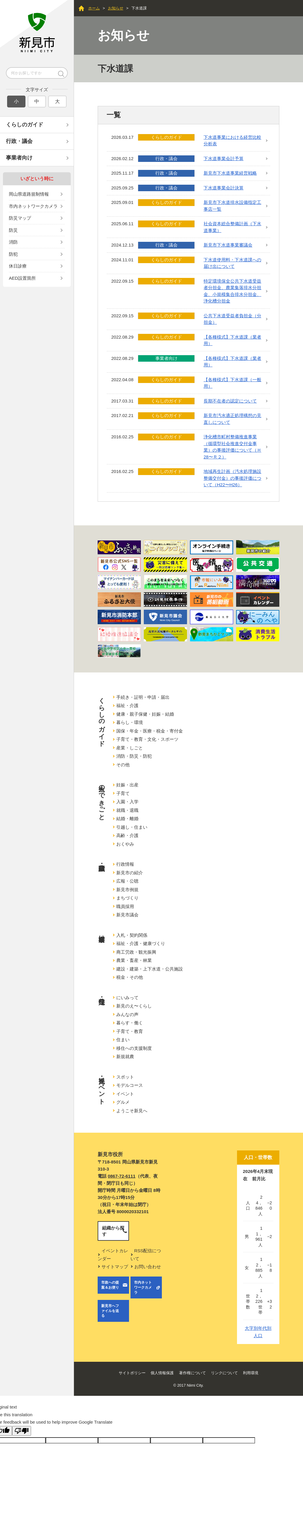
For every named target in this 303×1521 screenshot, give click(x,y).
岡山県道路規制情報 (29, 194)
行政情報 (125, 864)
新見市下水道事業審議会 (228, 244)
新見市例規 (127, 889)
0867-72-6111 (121, 1176)
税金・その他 (129, 977)
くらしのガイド (24, 125)
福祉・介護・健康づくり (140, 943)
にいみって (127, 997)
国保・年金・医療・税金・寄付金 (149, 730)
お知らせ (115, 8)
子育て (123, 793)
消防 (13, 241)
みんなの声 (127, 1014)
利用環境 (250, 1373)
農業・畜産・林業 (134, 960)
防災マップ (20, 217)
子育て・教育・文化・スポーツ (147, 739)
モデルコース (129, 1085)
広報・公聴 (127, 880)
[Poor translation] (21, 1431)
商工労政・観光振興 (136, 952)
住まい (123, 1039)
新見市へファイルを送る (110, 1311)
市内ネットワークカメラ (33, 206)
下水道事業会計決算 (224, 187)
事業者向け (19, 158)
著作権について (192, 1373)
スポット (125, 1076)
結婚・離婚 (127, 818)
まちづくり (127, 897)
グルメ (123, 1102)
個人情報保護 (162, 1373)
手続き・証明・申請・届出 (143, 697)
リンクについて (224, 1373)
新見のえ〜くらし (134, 1005)
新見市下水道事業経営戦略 (230, 173)
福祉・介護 (127, 705)
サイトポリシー (132, 1373)
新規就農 (125, 1056)
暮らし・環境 (129, 722)
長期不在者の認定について (230, 400)
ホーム (94, 8)
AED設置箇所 (22, 278)
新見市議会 (127, 914)
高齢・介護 (127, 835)
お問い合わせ (147, 1266)
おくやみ (125, 843)
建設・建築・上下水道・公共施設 (149, 968)
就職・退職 (127, 810)
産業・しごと (129, 747)
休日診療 (18, 265)
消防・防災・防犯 (134, 756)
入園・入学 (127, 801)
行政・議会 (19, 141)
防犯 (13, 254)
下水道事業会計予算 (224, 158)
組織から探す (113, 1231)
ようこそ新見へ (131, 1110)
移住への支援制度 (134, 1048)
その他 (123, 764)
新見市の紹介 (129, 872)
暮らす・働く (129, 1022)
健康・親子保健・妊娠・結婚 (145, 714)
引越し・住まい (131, 827)
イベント (125, 1093)
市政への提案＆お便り (110, 1285)
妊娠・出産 (127, 784)
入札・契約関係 (131, 935)
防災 (13, 230)
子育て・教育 (129, 1031)
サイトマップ (114, 1266)
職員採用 (125, 906)
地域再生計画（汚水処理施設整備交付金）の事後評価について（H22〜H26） (232, 478)
